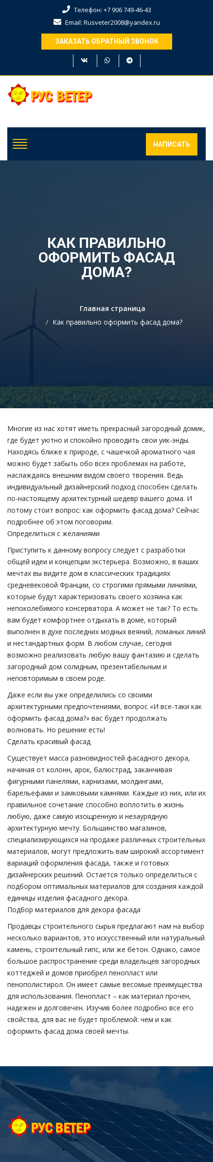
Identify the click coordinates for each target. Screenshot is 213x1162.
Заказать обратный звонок (107, 41)
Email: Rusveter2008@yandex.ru (106, 22)
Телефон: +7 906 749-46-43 (106, 9)
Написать (171, 144)
